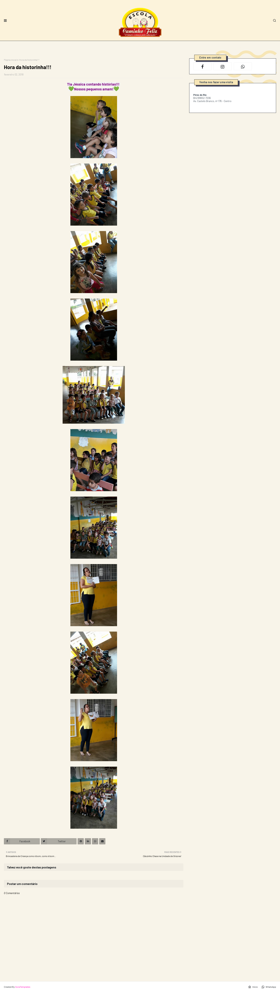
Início (253, 987)
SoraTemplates (22, 986)
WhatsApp (269, 987)
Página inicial (10, 59)
